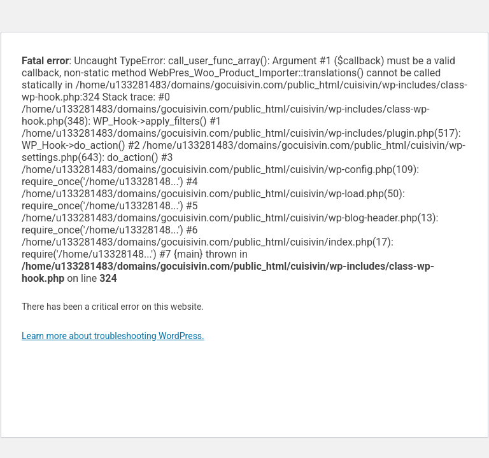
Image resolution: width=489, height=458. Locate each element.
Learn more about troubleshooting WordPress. (113, 336)
